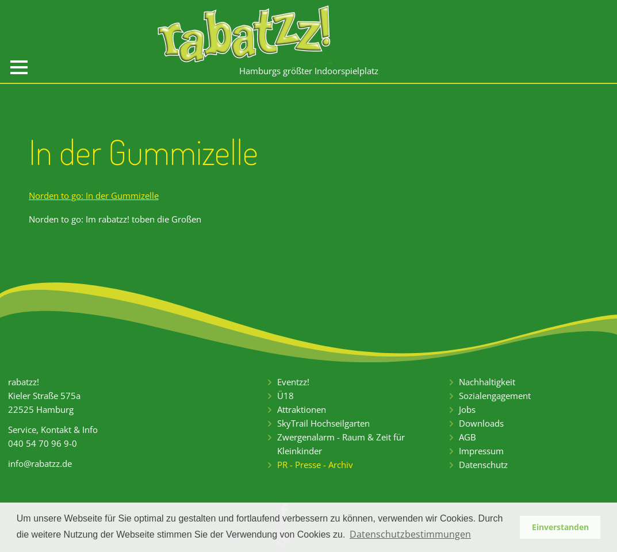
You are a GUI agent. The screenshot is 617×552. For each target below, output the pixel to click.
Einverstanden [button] (560, 527)
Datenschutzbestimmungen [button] (410, 534)
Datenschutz (483, 464)
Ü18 (285, 395)
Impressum (481, 451)
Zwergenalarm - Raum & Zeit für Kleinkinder (341, 444)
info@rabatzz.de (40, 463)
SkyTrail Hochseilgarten (323, 423)
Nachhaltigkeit (487, 382)
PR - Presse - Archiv (315, 464)
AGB (467, 437)
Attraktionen (301, 409)
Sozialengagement (495, 395)
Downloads (481, 423)
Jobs (467, 409)
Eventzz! (293, 382)
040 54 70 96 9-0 (42, 443)
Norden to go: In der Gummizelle (94, 195)
